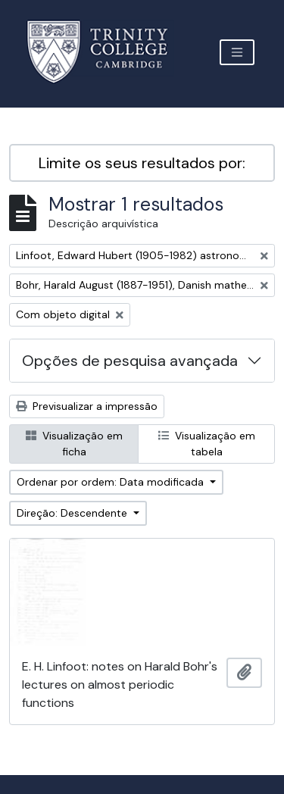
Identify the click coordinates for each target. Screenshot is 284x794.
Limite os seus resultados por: (142, 163)
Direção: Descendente (73, 513)
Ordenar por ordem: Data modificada (112, 482)
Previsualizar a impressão (87, 406)
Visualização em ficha (74, 443)
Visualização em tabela (206, 443)
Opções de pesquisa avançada (130, 360)
